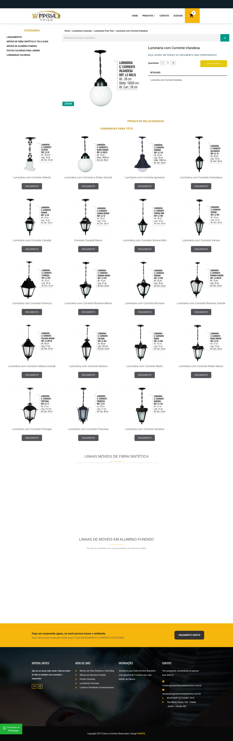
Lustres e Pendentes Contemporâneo (94, 687)
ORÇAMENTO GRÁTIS (189, 635)
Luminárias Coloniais (18, 55)
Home (135, 16)
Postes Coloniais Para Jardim (23, 50)
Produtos (148, 16)
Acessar (178, 16)
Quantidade (153, 63)
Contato (164, 16)
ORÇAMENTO (32, 186)
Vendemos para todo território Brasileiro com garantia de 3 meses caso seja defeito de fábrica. (137, 675)
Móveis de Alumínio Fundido (22, 46)
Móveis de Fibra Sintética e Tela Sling (27, 41)
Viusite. (141, 733)
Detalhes (155, 72)
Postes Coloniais (85, 679)
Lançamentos (14, 37)
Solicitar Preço (213, 63)
